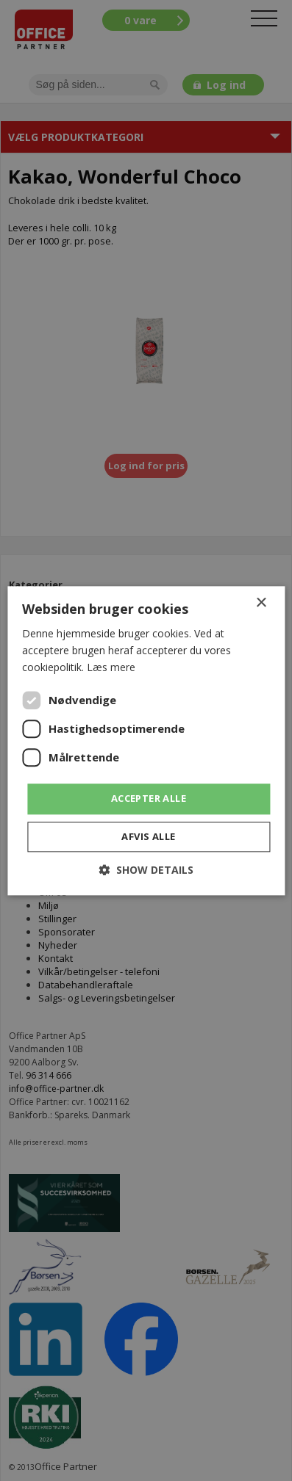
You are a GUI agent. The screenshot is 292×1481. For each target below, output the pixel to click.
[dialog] (146, 740)
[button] (146, 870)
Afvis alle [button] (148, 836)
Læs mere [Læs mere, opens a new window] (111, 667)
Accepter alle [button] (148, 798)
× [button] (260, 603)
